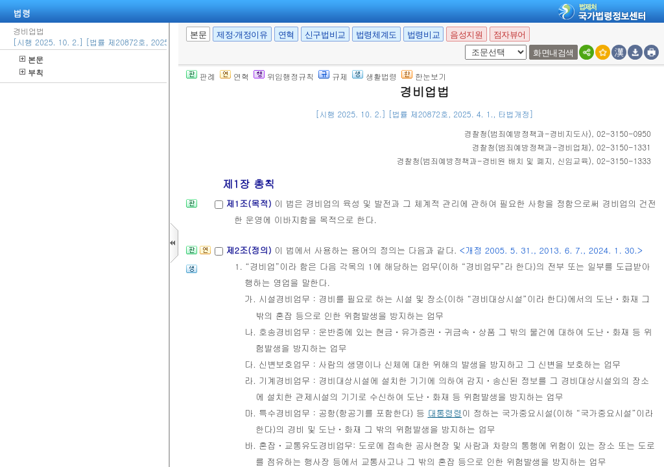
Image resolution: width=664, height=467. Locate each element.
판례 (200, 76)
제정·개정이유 (242, 35)
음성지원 (466, 35)
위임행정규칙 (284, 76)
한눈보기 (423, 76)
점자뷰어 (509, 35)
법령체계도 (376, 35)
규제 (333, 76)
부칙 (31, 72)
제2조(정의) (250, 250)
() (528, 133)
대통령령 (444, 413)
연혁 (286, 35)
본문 (31, 59)
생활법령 (374, 76)
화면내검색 (553, 53)
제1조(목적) (250, 203)
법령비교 (423, 35)
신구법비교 (325, 35)
